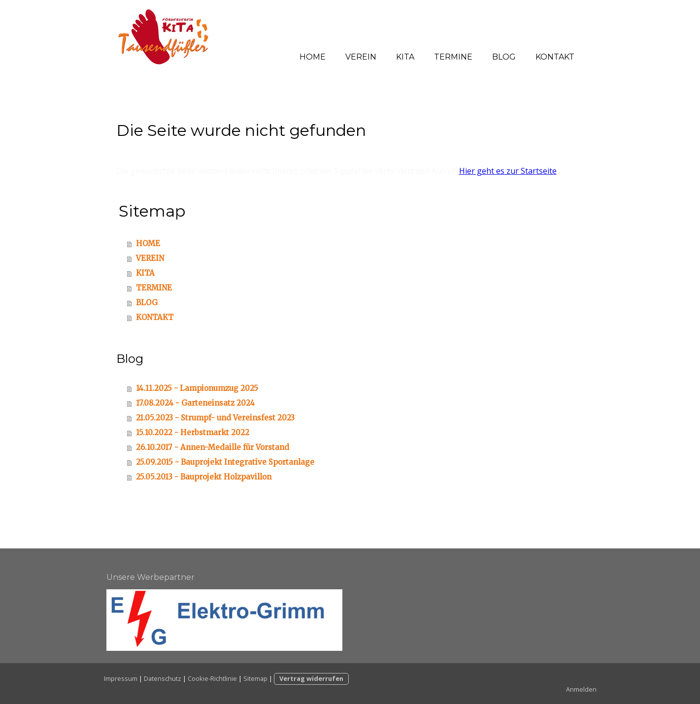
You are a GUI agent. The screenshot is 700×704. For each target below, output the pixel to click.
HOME (313, 57)
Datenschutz (162, 678)
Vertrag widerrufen (311, 678)
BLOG (504, 57)
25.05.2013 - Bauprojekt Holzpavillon (203, 476)
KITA (405, 57)
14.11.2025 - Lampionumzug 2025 (197, 388)
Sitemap (255, 678)
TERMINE (453, 57)
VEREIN (360, 57)
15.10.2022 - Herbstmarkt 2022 (192, 432)
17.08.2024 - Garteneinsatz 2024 (195, 403)
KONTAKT (554, 57)
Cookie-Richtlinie (212, 678)
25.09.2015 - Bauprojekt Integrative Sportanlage (225, 462)
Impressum (120, 678)
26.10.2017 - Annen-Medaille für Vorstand (212, 447)
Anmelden (581, 689)
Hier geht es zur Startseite (508, 170)
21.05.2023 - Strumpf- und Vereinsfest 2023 (215, 417)
